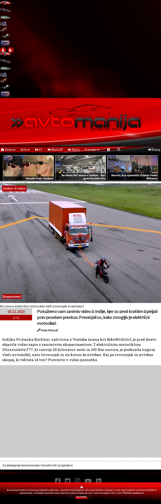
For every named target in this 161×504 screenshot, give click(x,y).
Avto (25, 150)
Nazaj (154, 150)
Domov (8, 150)
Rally (74, 150)
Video (21, 188)
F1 (38, 150)
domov (8, 188)
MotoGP (55, 150)
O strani (92, 150)
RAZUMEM (82, 496)
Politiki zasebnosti (133, 492)
